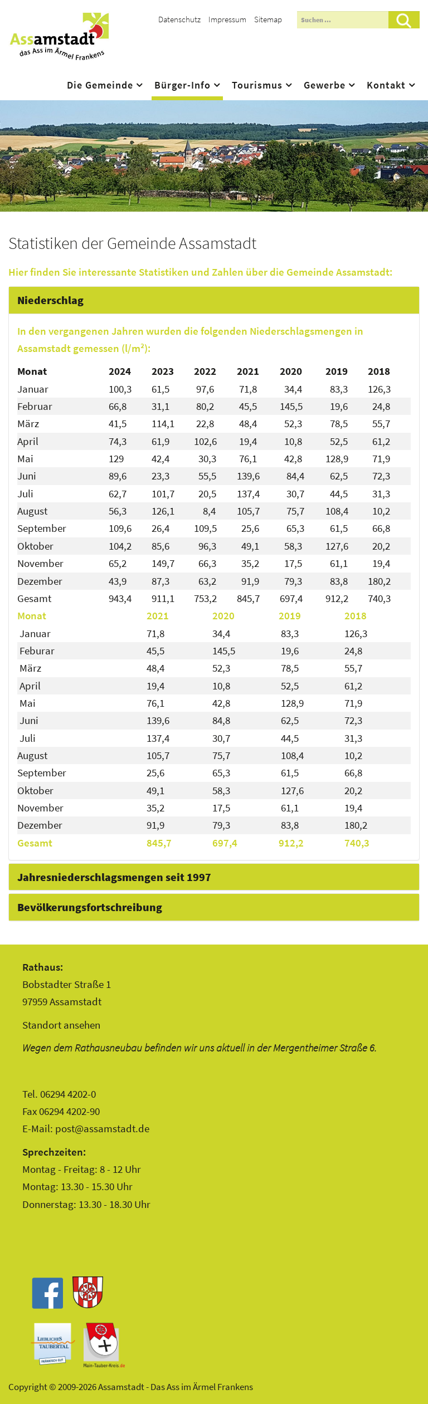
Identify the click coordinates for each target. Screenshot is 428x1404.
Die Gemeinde (100, 85)
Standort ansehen (61, 1024)
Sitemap (268, 19)
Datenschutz (179, 19)
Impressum (227, 19)
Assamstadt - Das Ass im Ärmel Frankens (59, 36)
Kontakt (386, 85)
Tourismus (257, 85)
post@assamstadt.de (102, 1128)
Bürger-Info (182, 85)
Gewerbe (325, 85)
